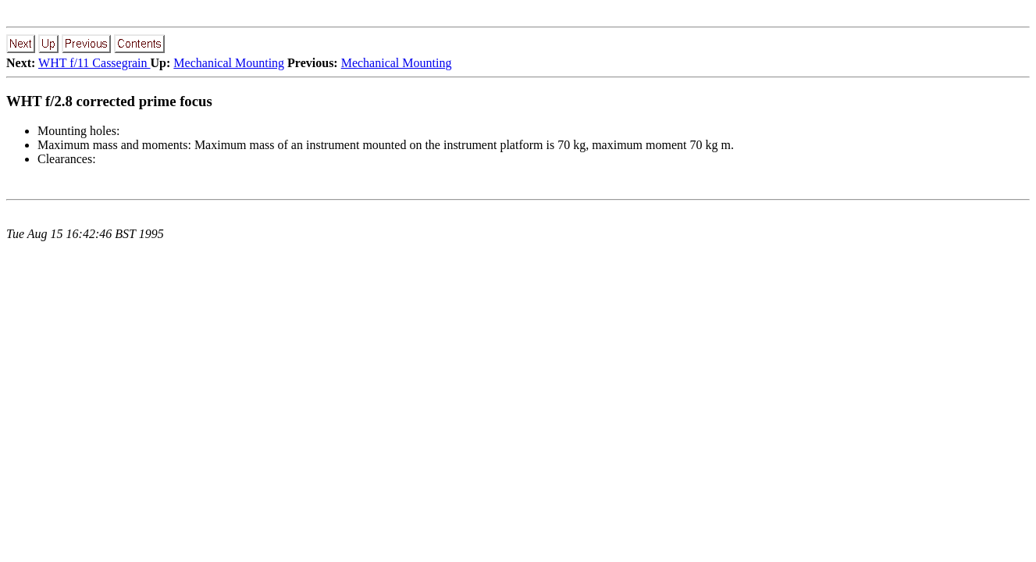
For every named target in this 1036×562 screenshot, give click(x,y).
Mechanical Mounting (228, 62)
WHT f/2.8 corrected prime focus (109, 101)
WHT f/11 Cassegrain (94, 62)
